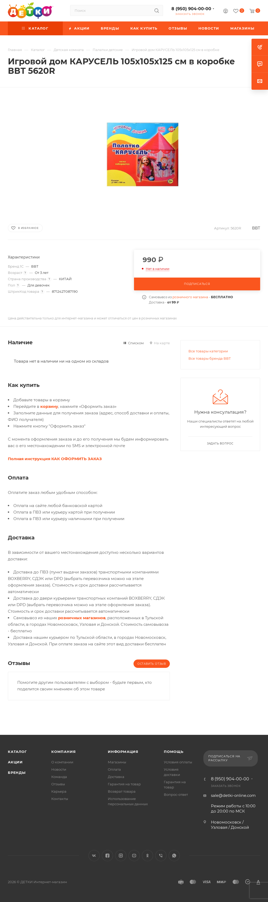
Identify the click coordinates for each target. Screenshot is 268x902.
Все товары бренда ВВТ (209, 358)
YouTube (134, 855)
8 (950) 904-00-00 (191, 8)
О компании (62, 762)
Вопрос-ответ (176, 794)
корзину (49, 406)
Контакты (59, 799)
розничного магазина (190, 297)
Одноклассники (147, 855)
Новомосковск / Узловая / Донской (230, 825)
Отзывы (58, 784)
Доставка (116, 777)
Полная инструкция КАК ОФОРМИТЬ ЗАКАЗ (55, 458)
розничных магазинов (81, 617)
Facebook (107, 855)
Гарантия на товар (124, 784)
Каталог (17, 751)
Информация (123, 751)
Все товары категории (208, 351)
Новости (58, 769)
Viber (160, 855)
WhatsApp (174, 855)
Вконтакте (94, 855)
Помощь (173, 751)
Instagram (120, 855)
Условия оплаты (178, 762)
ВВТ (256, 228)
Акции (15, 762)
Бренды (17, 772)
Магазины (117, 762)
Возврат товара (122, 791)
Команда (59, 777)
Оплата (114, 769)
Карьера (58, 791)
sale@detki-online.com (233, 795)
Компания (63, 751)
